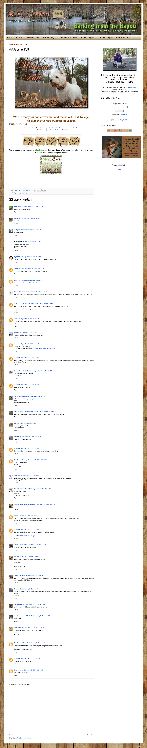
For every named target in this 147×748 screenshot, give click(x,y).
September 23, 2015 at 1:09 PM (30, 448)
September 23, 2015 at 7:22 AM (39, 292)
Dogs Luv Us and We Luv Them (24, 303)
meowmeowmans (19, 604)
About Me (19, 37)
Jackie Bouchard (19, 575)
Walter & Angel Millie (20, 544)
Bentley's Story (33, 37)
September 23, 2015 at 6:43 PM (34, 575)
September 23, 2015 (61, 130)
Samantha (17, 218)
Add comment (14, 680)
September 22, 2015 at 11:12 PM (33, 206)
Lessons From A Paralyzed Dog (24, 411)
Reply (16, 212)
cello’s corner (18, 280)
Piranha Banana (19, 627)
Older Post (90, 735)
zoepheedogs (18, 206)
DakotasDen (17, 375)
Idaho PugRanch (19, 396)
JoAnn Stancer (19, 670)
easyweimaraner (19, 268)
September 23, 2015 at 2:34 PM (29, 475)
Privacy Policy (131, 87)
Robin (16, 516)
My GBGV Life (18, 257)
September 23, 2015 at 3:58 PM (28, 516)
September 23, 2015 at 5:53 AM (34, 268)
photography (23, 193)
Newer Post (12, 735)
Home (9, 37)
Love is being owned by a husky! (44, 348)
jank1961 (17, 475)
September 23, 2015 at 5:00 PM (29, 556)
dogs (15, 193)
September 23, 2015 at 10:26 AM (30, 384)
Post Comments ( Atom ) (24, 738)
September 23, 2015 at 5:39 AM (33, 257)
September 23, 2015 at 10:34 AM (35, 396)
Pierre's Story (48, 37)
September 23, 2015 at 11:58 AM (26, 423)
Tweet (119, 169)
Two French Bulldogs (21, 460)
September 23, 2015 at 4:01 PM (30, 529)
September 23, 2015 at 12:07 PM (31, 436)
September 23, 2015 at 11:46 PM (34, 627)
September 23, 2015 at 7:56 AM (44, 303)
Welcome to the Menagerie (28, 536)
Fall (18, 193)
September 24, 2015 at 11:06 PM (30, 658)
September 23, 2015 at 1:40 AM (32, 230)
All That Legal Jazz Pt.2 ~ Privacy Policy (115, 37)
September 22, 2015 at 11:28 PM (31, 218)
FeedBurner (123, 114)
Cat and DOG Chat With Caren (23, 371)
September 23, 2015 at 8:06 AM (30, 319)
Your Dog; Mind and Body (22, 616)
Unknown (17, 319)
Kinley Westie (18, 230)
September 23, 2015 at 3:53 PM (45, 504)
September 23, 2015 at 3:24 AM (31, 241)
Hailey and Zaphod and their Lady (24, 504)
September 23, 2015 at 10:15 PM (35, 604)
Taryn (16, 332)
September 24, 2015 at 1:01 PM (36, 643)
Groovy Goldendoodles (21, 292)
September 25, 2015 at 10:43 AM (33, 670)
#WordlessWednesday (71, 128)
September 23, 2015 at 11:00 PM (40, 616)
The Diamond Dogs (20, 643)
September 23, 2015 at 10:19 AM (43, 371)
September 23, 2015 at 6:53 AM (32, 280)
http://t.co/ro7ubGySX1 (56, 128)
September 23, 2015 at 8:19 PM (29, 589)
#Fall (32, 128)
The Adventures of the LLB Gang (24, 489)
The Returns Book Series (67, 37)
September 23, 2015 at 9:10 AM (27, 332)
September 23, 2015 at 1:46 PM (37, 460)
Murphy (16, 556)
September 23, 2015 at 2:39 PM (44, 489)
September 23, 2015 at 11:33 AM (44, 411)
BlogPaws (39, 150)
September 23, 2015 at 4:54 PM (37, 544)
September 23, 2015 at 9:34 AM (30, 357)
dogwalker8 (17, 436)
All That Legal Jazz (88, 37)
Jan (15, 423)
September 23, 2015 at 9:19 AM (30, 344)
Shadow (16, 589)
